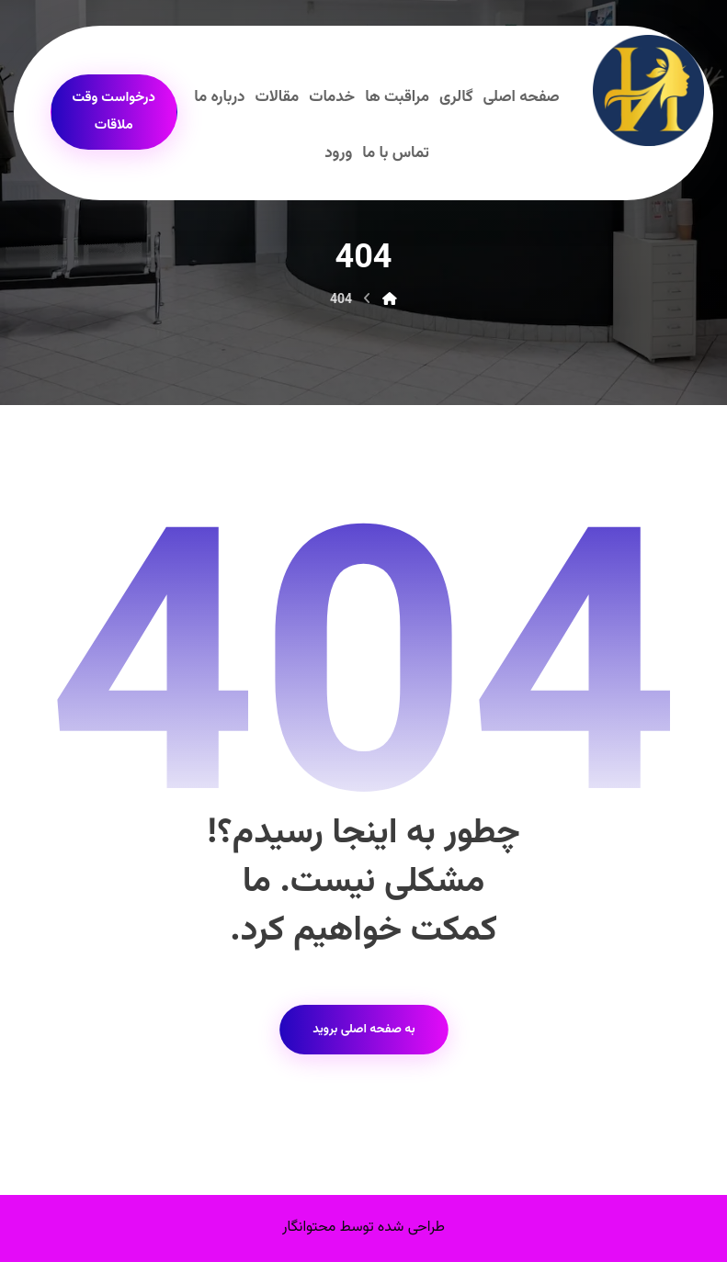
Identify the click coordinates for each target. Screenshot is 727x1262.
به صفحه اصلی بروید (363, 1029)
